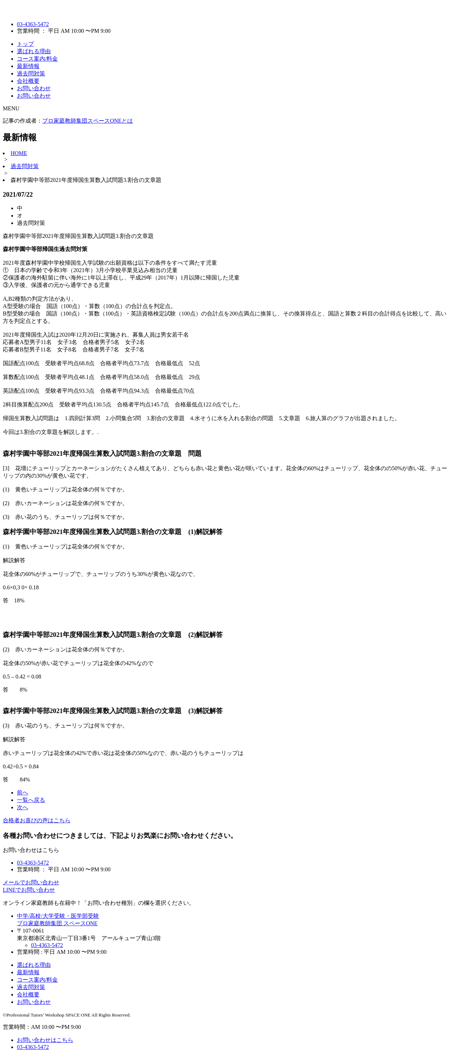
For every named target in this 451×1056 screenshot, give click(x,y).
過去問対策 (31, 73)
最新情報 (28, 66)
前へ (22, 793)
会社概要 (28, 81)
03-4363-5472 (33, 24)
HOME (19, 153)
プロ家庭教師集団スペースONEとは (87, 121)
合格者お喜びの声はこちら (36, 820)
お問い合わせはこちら (45, 1040)
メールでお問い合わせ (31, 882)
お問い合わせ (34, 88)
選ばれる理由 (34, 51)
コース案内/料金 (37, 59)
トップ (25, 44)
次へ (22, 807)
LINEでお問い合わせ (29, 890)
